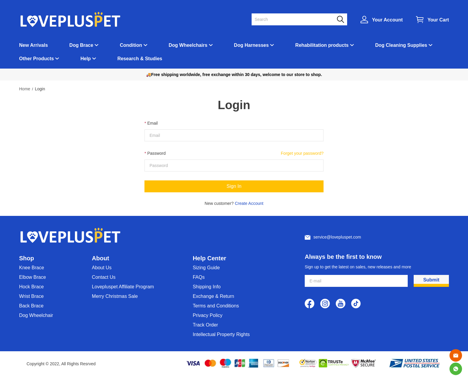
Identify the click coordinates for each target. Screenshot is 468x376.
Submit (431, 279)
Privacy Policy (208, 315)
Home (24, 88)
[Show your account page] (382, 19)
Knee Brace (31, 267)
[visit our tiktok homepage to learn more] (356, 303)
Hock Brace (31, 286)
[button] (340, 19)
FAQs (199, 277)
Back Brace (31, 305)
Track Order (205, 324)
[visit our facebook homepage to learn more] (309, 303)
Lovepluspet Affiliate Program (123, 286)
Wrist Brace (31, 296)
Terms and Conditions (216, 305)
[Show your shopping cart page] (432, 19)
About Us (102, 267)
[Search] (296, 19)
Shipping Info (207, 286)
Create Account (249, 203)
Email (152, 123)
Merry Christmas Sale (115, 296)
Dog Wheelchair (36, 315)
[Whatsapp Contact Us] (455, 369)
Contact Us (104, 277)
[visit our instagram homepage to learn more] (325, 303)
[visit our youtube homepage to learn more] (340, 303)
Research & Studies (139, 58)
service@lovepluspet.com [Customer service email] (337, 237)
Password (156, 153)
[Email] (455, 355)
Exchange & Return (213, 296)
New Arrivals (33, 45)
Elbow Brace (32, 277)
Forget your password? (302, 153)
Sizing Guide (206, 267)
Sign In (234, 186)
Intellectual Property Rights (221, 334)
